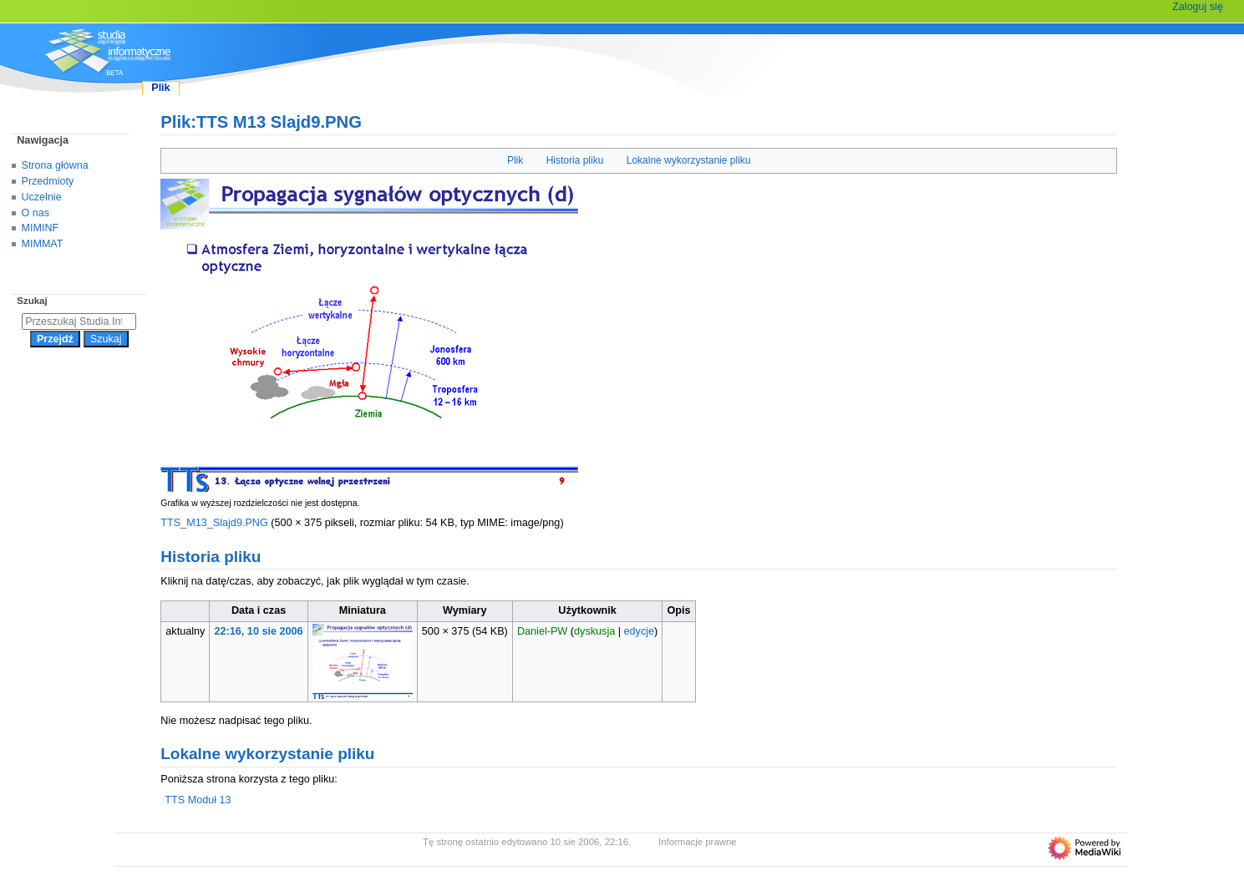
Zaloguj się (1197, 7)
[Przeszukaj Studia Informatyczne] (79, 321)
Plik (515, 160)
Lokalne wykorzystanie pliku (689, 160)
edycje (639, 631)
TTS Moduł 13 (198, 800)
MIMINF (40, 228)
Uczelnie (42, 197)
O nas (35, 213)
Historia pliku (575, 160)
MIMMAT (42, 244)
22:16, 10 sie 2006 (259, 631)
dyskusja (594, 631)
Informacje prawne (697, 842)
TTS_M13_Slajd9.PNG (214, 523)
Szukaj (32, 301)
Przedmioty (48, 181)
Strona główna (55, 165)
